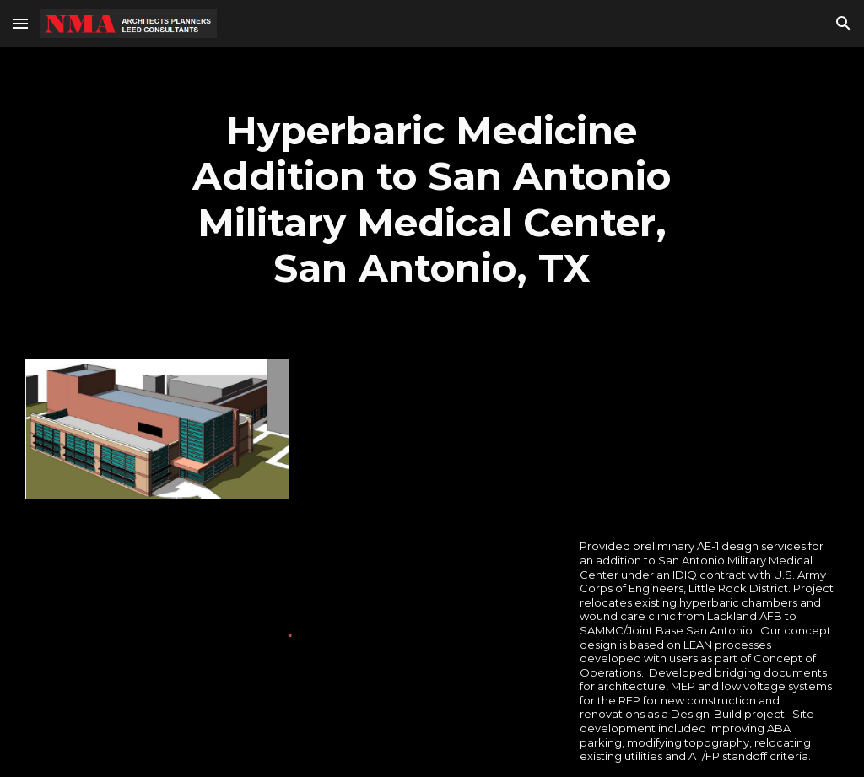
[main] (432, 200)
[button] (20, 23)
